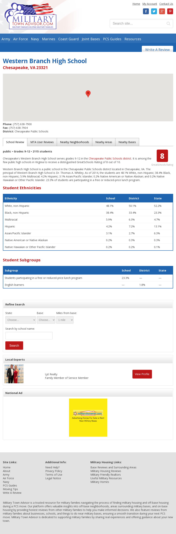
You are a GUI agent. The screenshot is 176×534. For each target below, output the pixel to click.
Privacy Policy (53, 471)
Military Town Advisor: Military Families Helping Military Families (30, 16)
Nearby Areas (103, 142)
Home (136, 4)
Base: (40, 313)
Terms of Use (53, 474)
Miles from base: (66, 313)
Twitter (154, 11)
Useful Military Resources (106, 478)
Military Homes (99, 482)
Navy (35, 39)
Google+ (162, 11)
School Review (15, 142)
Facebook (146, 11)
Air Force (20, 39)
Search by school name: (20, 328)
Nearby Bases (127, 142)
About (6, 471)
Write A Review (157, 49)
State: (8, 313)
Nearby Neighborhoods (74, 142)
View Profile (142, 374)
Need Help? (52, 467)
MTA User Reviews (42, 142)
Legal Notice (53, 478)
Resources (132, 39)
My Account (149, 4)
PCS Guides (112, 39)
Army (6, 39)
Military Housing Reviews (105, 471)
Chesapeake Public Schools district (110, 158)
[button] (88, 93)
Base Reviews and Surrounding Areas (113, 467)
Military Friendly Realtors (105, 474)
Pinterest (170, 11)
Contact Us (166, 4)
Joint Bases (91, 39)
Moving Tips (10, 489)
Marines (48, 39)
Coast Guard (68, 39)
